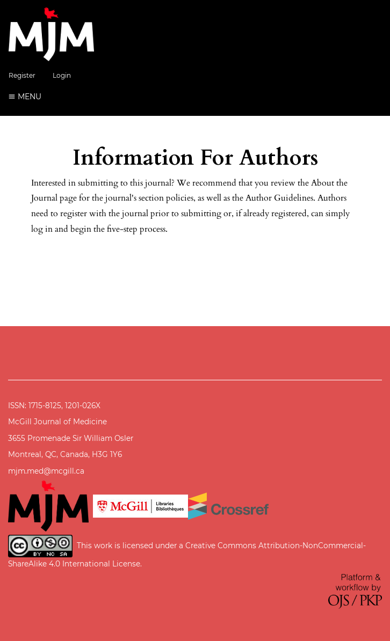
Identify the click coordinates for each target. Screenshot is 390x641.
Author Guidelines (279, 198)
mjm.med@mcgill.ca (46, 471)
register (73, 213)
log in (42, 229)
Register (22, 75)
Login (62, 75)
